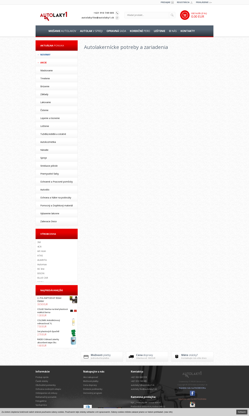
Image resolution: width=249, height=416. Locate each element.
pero (140, 31)
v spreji (91, 31)
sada (116, 31)
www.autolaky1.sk (199, 384)
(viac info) (168, 412)
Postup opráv (42, 377)
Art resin (41, 251)
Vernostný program (92, 393)
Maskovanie (46, 70)
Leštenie (44, 126)
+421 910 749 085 (104, 12)
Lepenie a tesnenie (50, 118)
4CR (39, 246)
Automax (42, 264)
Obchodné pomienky (46, 385)
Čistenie (44, 110)
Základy (44, 94)
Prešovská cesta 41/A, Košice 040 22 (148, 406)
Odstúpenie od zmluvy (46, 393)
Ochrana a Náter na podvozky (55, 197)
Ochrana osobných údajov (48, 389)
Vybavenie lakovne (49, 213)
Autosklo (44, 189)
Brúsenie (44, 86)
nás (173, 31)
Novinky (45, 54)
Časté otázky (42, 381)
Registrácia (183, 2)
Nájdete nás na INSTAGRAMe (192, 399)
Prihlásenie (202, 2)
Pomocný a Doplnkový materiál (56, 205)
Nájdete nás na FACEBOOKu (192, 387)
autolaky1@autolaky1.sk (143, 385)
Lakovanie (45, 102)
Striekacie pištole (49, 165)
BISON (40, 273)
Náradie (44, 149)
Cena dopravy (90, 385)
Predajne (165, 2)
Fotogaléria (41, 400)
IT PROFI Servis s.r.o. (197, 381)
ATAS (40, 255)
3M (39, 242)
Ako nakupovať (90, 377)
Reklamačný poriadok (46, 397)
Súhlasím (242, 412)
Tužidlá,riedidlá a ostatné (53, 133)
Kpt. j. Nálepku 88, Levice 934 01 (146, 402)
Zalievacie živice (48, 221)
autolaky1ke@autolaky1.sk (97, 17)
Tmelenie (45, 78)
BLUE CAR (42, 277)
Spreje (43, 157)
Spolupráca (41, 404)
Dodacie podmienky (92, 389)
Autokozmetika (48, 141)
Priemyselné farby (49, 173)
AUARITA (42, 259)
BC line (40, 268)
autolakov (62, 31)
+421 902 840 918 (139, 377)
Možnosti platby (90, 381)
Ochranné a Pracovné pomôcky (56, 181)
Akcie (43, 62)
